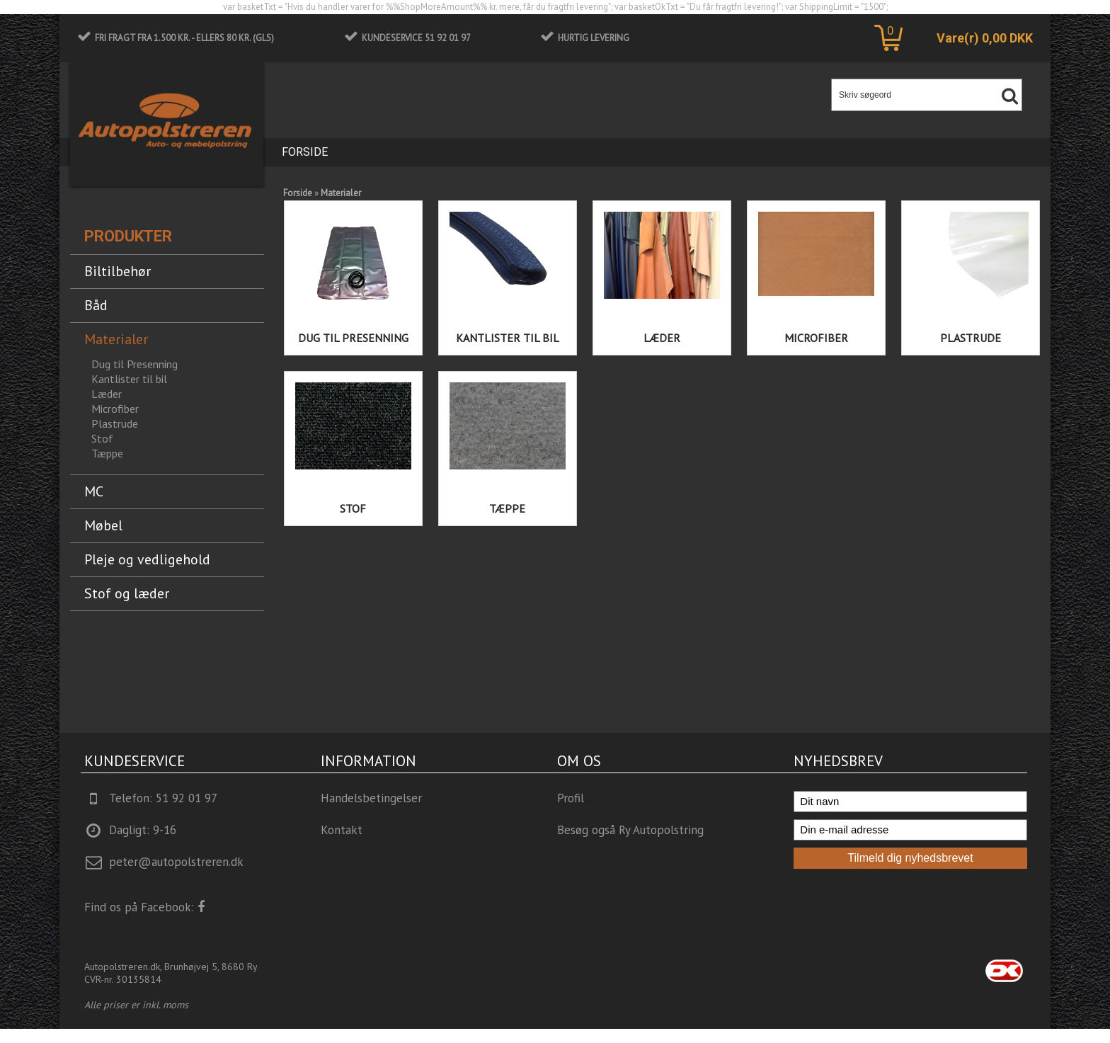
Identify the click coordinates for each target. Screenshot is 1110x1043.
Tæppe (507, 508)
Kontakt (341, 830)
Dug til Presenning (353, 337)
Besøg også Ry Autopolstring (630, 830)
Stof (353, 508)
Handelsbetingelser (371, 798)
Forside (305, 152)
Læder (661, 337)
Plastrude (114, 423)
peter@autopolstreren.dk (176, 862)
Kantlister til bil (507, 337)
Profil (570, 798)
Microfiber (816, 337)
